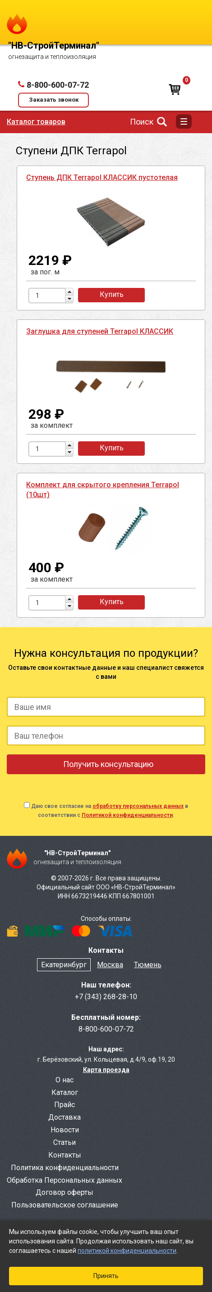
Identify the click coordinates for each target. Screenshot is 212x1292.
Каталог (64, 1092)
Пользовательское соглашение (64, 1205)
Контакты (64, 1155)
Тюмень (147, 964)
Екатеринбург (64, 964)
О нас (64, 1080)
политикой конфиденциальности (127, 1250)
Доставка (64, 1117)
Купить (112, 294)
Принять (106, 1275)
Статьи (64, 1142)
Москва (110, 964)
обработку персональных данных (138, 806)
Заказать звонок (53, 99)
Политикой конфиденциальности (127, 815)
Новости (65, 1130)
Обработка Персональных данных (64, 1180)
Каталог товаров (36, 121)
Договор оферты (64, 1192)
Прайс (64, 1104)
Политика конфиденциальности (65, 1167)
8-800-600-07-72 (58, 85)
